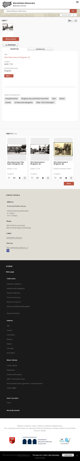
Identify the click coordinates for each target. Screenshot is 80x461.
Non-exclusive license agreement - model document (24, 384)
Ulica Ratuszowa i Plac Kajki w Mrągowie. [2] (15, 163)
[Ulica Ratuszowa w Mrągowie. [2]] (7, 27)
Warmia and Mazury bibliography (18, 306)
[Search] (73, 11)
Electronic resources (14, 302)
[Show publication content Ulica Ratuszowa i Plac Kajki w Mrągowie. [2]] (19, 177)
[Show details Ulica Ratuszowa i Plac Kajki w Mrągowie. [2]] (24, 177)
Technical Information (14, 375)
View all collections (13, 313)
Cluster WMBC (11, 388)
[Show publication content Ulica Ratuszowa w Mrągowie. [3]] (42, 177)
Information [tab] (40, 49)
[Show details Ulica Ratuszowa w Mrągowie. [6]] (71, 177)
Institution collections (14, 284)
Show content (11, 39)
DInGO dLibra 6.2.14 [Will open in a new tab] (24, 455)
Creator (9, 330)
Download (9, 44)
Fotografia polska (11, 99)
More (69, 184)
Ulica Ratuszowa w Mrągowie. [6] (61, 163)
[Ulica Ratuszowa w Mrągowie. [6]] (63, 149)
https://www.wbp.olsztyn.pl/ (17, 248)
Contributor (11, 335)
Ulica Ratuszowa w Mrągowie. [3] (37, 163)
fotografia (7, 71)
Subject (9, 344)
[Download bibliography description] (14, 177)
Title (8, 326)
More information (54, 455)
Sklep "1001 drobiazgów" (45, 102)
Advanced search (66, 15)
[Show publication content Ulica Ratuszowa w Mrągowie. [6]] (66, 177)
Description (11, 353)
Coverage (10, 348)
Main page (10, 272)
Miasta (62, 99)
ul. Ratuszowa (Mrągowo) (23, 102)
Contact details (12, 366)
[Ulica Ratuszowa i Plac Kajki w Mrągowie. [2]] (16, 149)
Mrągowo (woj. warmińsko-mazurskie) (35, 99)
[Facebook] (8, 251)
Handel (8, 102)
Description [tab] (14, 49)
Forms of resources (13, 297)
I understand (68, 455)
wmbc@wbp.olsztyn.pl (14, 238)
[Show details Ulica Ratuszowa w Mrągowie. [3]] (47, 177)
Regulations (11, 370)
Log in (9, 403)
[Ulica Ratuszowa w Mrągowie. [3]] (40, 149)
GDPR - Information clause (16, 379)
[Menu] (77, 2)
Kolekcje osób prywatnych (16, 288)
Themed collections (13, 293)
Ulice (54, 99)
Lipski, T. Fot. (8, 64)
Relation (9, 339)
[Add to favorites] (75, 20)
